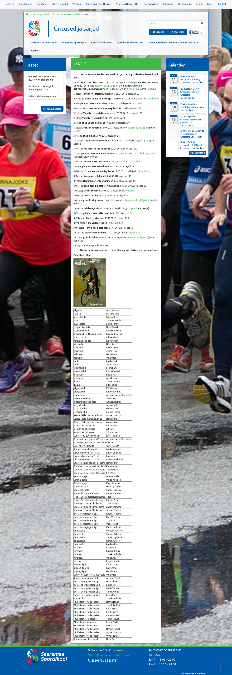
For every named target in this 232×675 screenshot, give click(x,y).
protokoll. (103, 85)
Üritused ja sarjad (59, 4)
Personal (76, 4)
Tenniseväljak (151, 4)
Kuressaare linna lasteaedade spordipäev (172, 42)
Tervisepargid (185, 4)
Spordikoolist (25, 4)
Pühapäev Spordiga (73, 42)
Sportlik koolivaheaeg (129, 42)
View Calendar (197, 153)
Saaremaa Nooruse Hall (127, 4)
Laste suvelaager (101, 42)
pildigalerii (113, 85)
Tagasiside (177, 32)
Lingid (199, 4)
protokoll (139, 153)
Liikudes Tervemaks (61, 14)
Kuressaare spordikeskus (98, 4)
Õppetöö (41, 4)
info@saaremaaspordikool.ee (108, 655)
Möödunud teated (52, 109)
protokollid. (152, 98)
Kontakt (222, 4)
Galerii (210, 4)
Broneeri (158, 32)
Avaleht (10, 4)
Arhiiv (77, 14)
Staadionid (168, 4)
